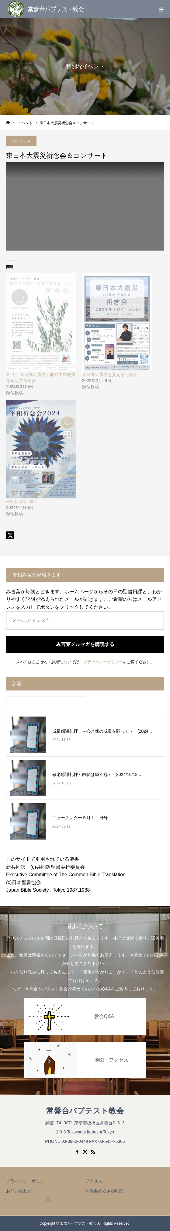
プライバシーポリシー (103, 662)
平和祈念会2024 (21, 501)
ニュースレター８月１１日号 (80, 817)
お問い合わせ (19, 1191)
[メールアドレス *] (85, 620)
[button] (49, 1201)
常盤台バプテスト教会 (85, 1111)
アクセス (93, 1181)
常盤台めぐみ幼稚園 (104, 1191)
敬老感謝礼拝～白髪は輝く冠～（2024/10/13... (96, 774)
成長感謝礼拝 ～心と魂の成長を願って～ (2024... (102, 731)
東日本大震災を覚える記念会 (109, 374)
